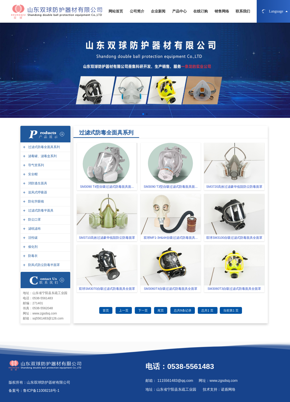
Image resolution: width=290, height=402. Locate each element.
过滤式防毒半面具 (40, 210)
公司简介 (137, 11)
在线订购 (200, 11)
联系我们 (243, 11)
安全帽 (32, 174)
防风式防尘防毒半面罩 (43, 265)
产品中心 (179, 11)
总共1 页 (207, 310)
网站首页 (116, 11)
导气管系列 (35, 165)
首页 (106, 310)
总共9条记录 (182, 310)
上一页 (123, 310)
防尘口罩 (34, 219)
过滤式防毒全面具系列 (43, 147)
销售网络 (222, 11)
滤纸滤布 (34, 228)
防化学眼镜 (35, 201)
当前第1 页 (231, 310)
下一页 (143, 310)
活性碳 (32, 237)
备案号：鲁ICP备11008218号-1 (34, 390)
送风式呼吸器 (37, 192)
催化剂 (32, 247)
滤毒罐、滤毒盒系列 (42, 156)
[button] (143, 114)
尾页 (160, 310)
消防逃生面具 (37, 183)
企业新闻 (158, 11)
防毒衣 (32, 256)
